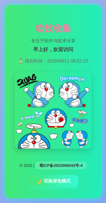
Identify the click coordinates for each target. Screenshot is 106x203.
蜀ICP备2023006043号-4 (60, 165)
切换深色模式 (53, 181)
